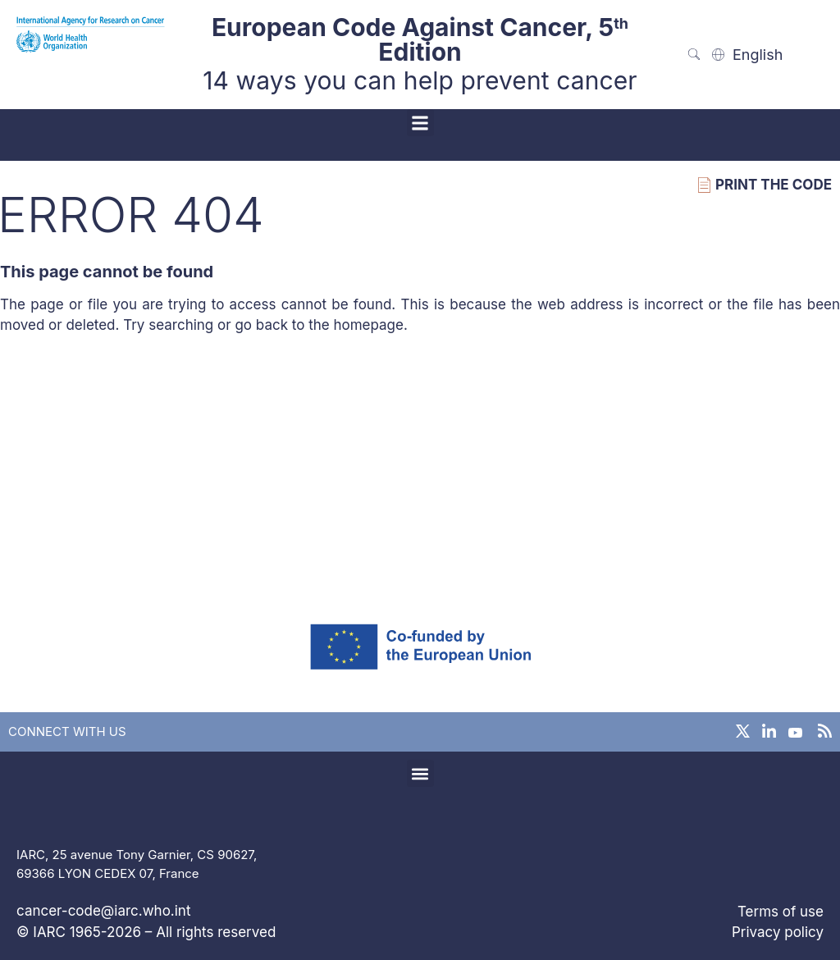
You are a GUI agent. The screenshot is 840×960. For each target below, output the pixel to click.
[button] (420, 122)
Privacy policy (778, 932)
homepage (368, 325)
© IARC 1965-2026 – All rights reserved (146, 932)
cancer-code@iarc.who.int (103, 911)
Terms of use (780, 911)
